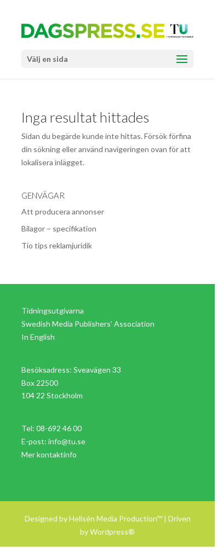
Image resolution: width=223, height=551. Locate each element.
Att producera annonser (62, 211)
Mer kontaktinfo (49, 454)
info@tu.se (66, 441)
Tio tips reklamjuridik (56, 245)
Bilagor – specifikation (58, 228)
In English (38, 336)
